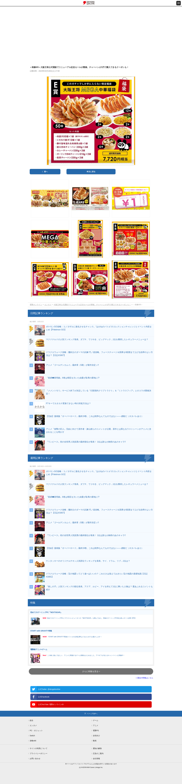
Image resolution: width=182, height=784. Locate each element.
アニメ (95, 725)
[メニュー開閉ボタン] (178, 3)
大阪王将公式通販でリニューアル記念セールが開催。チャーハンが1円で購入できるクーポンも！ (92, 305)
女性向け (96, 736)
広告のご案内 (98, 753)
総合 (31, 720)
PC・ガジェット (36, 731)
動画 (94, 741)
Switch (32, 736)
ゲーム (95, 720)
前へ (46, 172)
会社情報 (96, 759)
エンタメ (47, 305)
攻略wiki (33, 741)
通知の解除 (97, 748)
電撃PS (96, 731)
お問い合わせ (35, 759)
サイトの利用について (38, 748)
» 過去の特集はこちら (144, 678)
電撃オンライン (36, 305)
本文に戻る (91, 172)
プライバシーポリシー (38, 753)
